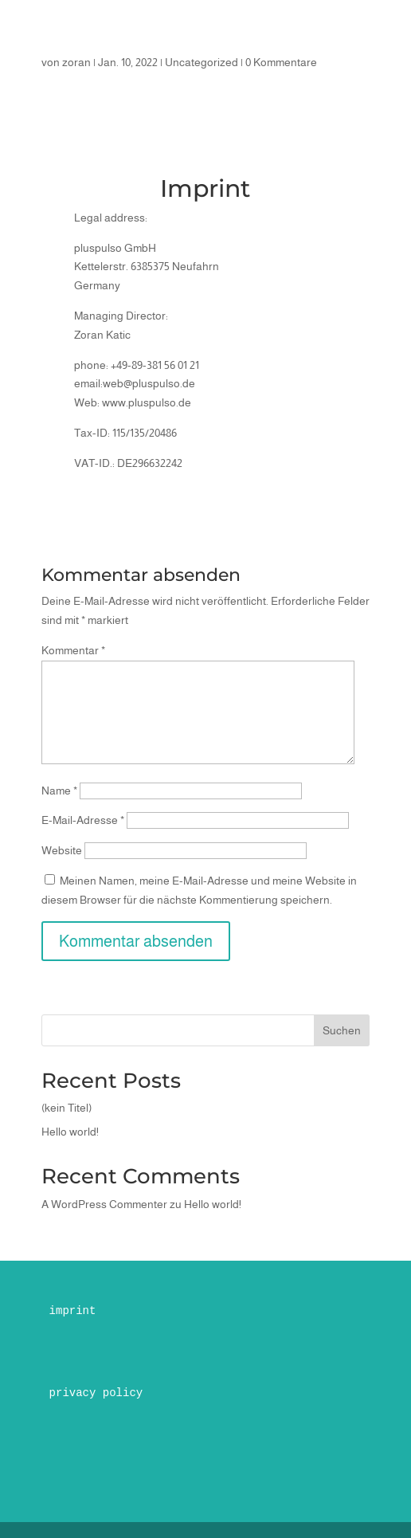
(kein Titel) (66, 1107)
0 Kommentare (281, 62)
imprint (72, 1311)
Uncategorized (201, 62)
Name (59, 790)
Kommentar (73, 650)
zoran (76, 62)
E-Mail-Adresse (82, 820)
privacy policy (96, 1393)
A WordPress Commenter (104, 1204)
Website (61, 850)
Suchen (342, 1030)
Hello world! (70, 1131)
